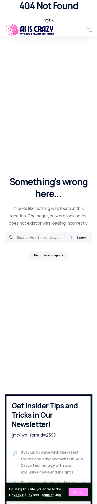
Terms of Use (50, 495)
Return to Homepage (48, 255)
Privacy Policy (20, 495)
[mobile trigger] (87, 30)
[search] (79, 30)
